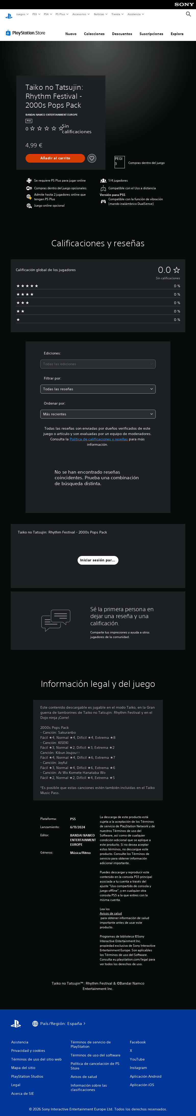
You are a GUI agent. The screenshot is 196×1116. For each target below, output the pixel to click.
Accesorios (79, 14)
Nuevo (71, 29)
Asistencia (134, 14)
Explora (177, 29)
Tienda (116, 14)
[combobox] (97, 359)
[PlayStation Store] (26, 28)
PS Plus (60, 14)
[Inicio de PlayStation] (9, 14)
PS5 (34, 14)
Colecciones (94, 29)
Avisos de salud (111, 909)
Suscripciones (151, 29)
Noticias (99, 14)
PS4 (46, 14)
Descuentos (122, 29)
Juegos (20, 14)
